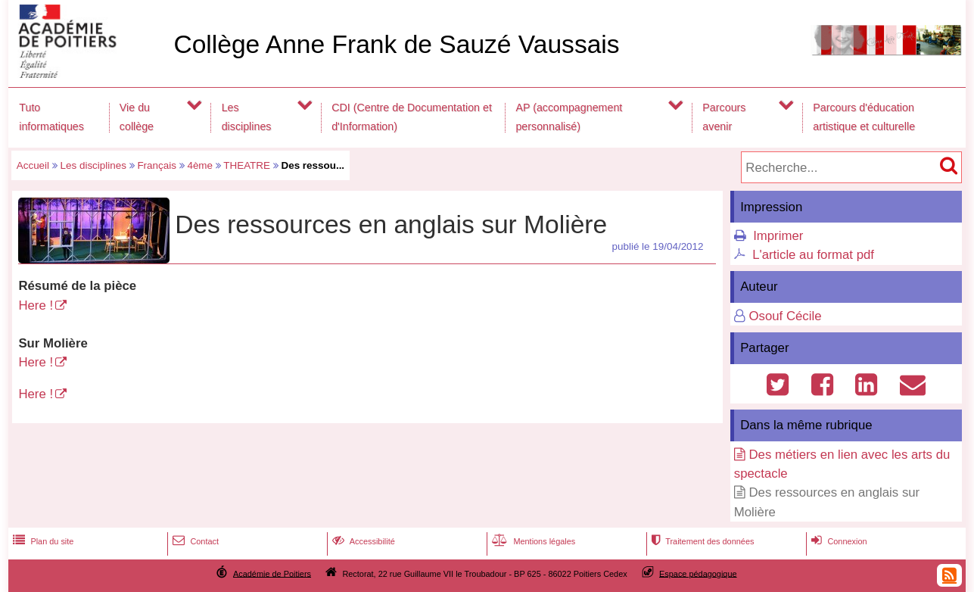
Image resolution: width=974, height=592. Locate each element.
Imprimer (778, 236)
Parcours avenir (723, 116)
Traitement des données (701, 541)
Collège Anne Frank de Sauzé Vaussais (396, 44)
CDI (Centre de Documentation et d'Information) (411, 116)
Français (156, 165)
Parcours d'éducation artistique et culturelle (864, 116)
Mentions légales (532, 541)
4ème (200, 165)
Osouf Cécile (784, 316)
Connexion (837, 541)
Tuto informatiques (51, 116)
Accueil (33, 165)
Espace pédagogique (698, 573)
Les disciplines (247, 116)
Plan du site (41, 541)
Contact (194, 541)
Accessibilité (362, 541)
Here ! (35, 305)
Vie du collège (137, 116)
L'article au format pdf (813, 255)
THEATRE (246, 165)
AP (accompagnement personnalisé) (568, 116)
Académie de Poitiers (272, 573)
